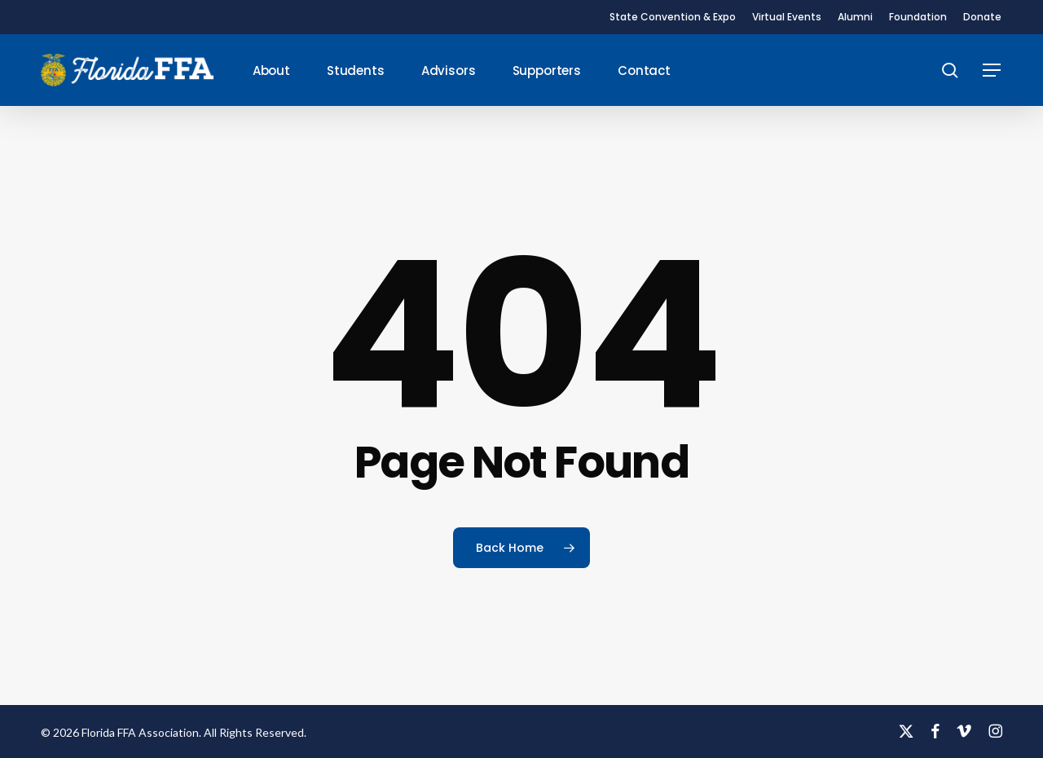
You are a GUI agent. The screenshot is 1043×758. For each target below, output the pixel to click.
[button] (992, 70)
